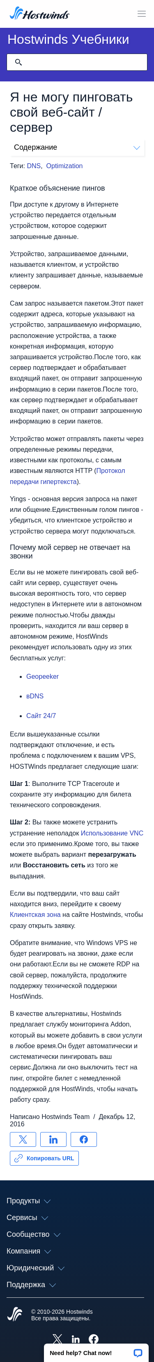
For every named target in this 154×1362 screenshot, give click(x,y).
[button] (96, 1350)
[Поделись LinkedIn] (53, 1139)
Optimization (64, 165)
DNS (34, 165)
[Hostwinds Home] (15, 1315)
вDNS (35, 696)
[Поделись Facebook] (84, 1139)
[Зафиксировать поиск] (18, 62)
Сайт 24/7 (41, 715)
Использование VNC (112, 833)
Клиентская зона (35, 914)
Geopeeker (42, 676)
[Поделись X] (23, 1139)
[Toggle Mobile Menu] (142, 14)
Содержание (77, 147)
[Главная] (39, 14)
